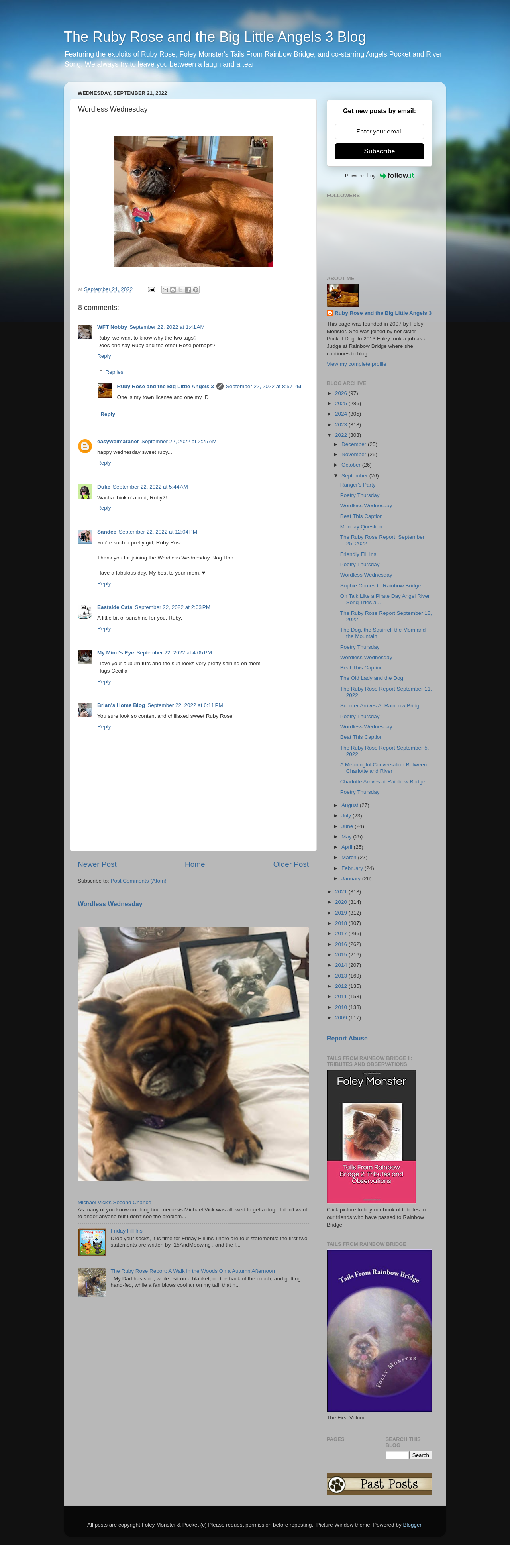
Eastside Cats (115, 607)
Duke (103, 487)
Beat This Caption (361, 516)
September (355, 476)
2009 (342, 1018)
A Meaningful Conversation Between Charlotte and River (383, 768)
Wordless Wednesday (110, 904)
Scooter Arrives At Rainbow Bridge (381, 706)
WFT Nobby (112, 327)
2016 (342, 944)
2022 (342, 435)
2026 (342, 393)
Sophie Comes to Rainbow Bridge (380, 586)
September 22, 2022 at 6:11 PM (185, 705)
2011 (342, 996)
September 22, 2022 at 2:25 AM (179, 441)
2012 (342, 986)
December (354, 444)
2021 (342, 892)
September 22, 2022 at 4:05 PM (174, 653)
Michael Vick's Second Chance (114, 1202)
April (347, 847)
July (347, 816)
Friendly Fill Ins (358, 554)
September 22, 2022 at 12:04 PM (158, 532)
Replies (115, 372)
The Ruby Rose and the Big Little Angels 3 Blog (215, 37)
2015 (342, 955)
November (354, 454)
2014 (342, 965)
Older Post (291, 864)
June (348, 826)
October (351, 465)
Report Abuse (347, 1038)
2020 (342, 902)
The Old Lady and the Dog (371, 678)
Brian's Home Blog (121, 705)
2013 (342, 976)
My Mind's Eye (115, 653)
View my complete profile (356, 364)
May (347, 837)
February (353, 868)
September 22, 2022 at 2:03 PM (173, 607)
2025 (342, 403)
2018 (342, 923)
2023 (342, 425)
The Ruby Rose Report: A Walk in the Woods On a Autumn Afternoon (192, 1271)
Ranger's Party (358, 485)
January (351, 878)
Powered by (379, 175)
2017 (342, 933)
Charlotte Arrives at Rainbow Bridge (383, 782)
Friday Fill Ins (126, 1231)
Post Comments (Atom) (139, 881)
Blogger (412, 1525)
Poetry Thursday (360, 495)
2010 (342, 1007)
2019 (342, 913)
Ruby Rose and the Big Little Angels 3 (165, 386)
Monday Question (361, 527)
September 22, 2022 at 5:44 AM (150, 487)
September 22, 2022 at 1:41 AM (167, 327)
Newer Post (97, 864)
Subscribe (379, 151)
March (349, 857)
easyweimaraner (118, 441)
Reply (104, 356)
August (350, 805)
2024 (342, 414)
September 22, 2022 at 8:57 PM (264, 386)
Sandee (106, 532)
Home (195, 864)
